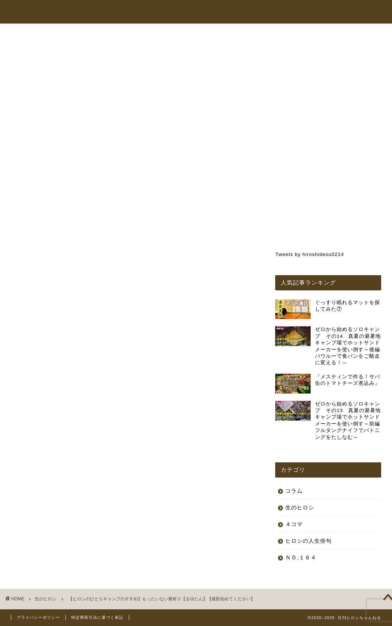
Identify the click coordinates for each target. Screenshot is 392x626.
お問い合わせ (338, 12)
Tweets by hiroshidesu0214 (309, 254)
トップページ (163, 12)
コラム (304, 12)
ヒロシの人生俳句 (308, 541)
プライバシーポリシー (38, 617)
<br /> (43, 281)
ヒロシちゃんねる (209, 12)
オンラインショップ (263, 12)
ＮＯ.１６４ (300, 557)
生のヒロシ (35, 48)
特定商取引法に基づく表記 (97, 617)
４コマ (294, 524)
